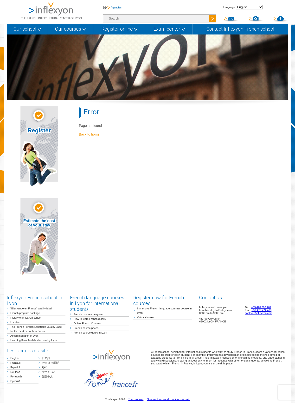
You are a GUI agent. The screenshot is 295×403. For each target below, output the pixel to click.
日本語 (46, 358)
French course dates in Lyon (90, 332)
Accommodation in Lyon (24, 335)
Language (229, 7)
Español (15, 367)
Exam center (169, 29)
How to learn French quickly (90, 318)
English (14, 358)
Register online (120, 29)
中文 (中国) (48, 371)
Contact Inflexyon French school (240, 29)
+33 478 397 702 (261, 307)
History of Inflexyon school (25, 317)
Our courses (70, 29)
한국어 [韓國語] (51, 362)
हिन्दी (44, 367)
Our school (27, 29)
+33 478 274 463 (261, 310)
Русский (15, 381)
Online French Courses (87, 323)
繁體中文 (47, 376)
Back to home (89, 134)
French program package (25, 313)
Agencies (116, 7)
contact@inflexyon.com (258, 313)
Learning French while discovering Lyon (33, 340)
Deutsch (15, 371)
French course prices (86, 328)
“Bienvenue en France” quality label (31, 308)
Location (15, 322)
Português (16, 376)
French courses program (88, 314)
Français (15, 362)
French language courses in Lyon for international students (97, 303)
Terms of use (135, 399)
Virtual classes (145, 317)
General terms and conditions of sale (168, 399)
